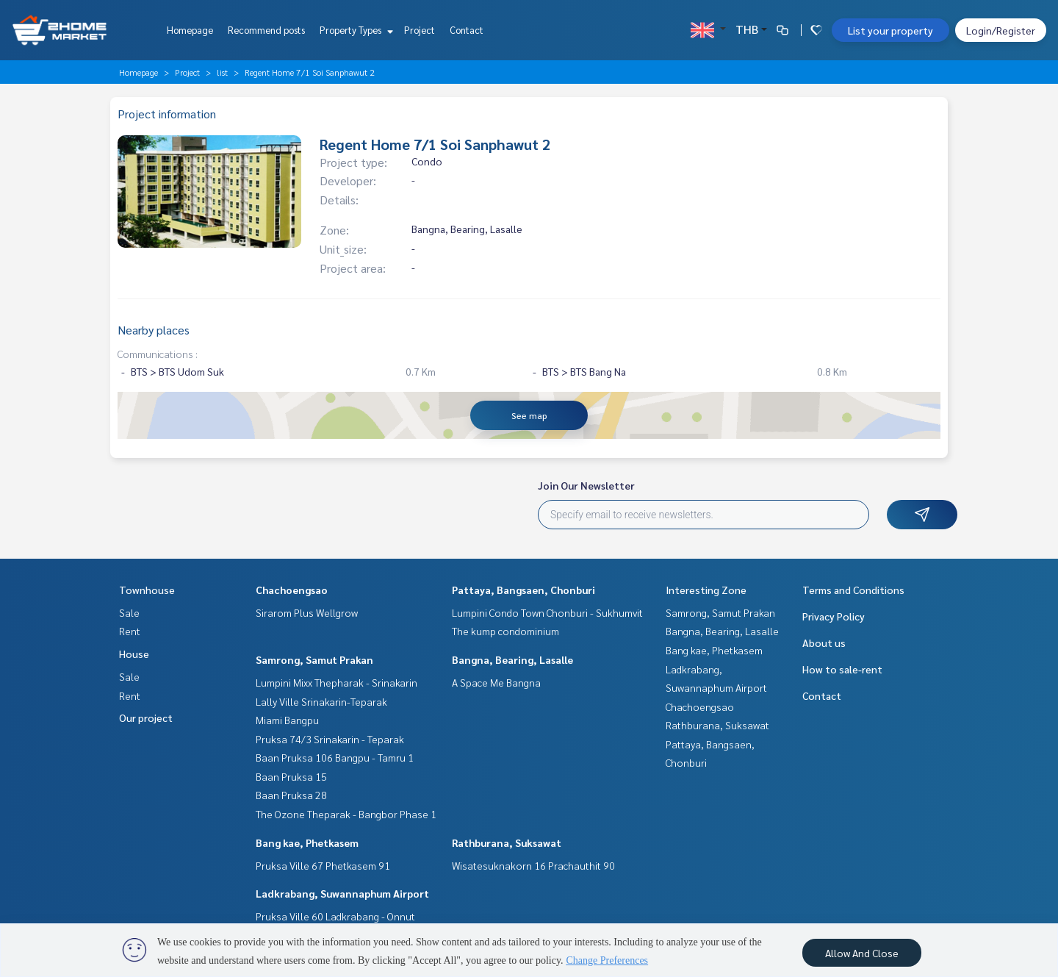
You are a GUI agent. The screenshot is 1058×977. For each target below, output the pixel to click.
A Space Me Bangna (496, 682)
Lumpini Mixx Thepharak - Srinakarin (336, 682)
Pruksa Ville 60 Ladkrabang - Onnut (335, 916)
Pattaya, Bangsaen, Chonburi (523, 589)
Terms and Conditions (853, 589)
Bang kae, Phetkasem (307, 842)
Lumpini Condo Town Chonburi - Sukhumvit (547, 612)
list (222, 72)
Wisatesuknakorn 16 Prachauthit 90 (533, 865)
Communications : (158, 353)
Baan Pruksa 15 (291, 776)
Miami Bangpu (287, 719)
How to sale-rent (842, 669)
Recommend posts (266, 30)
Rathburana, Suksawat (506, 842)
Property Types (354, 30)
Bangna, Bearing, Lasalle (512, 659)
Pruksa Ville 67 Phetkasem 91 (323, 865)
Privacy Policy (833, 616)
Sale (129, 612)
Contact (466, 30)
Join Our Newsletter (586, 485)
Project (419, 30)
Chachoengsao (292, 589)
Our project (146, 717)
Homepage (190, 30)
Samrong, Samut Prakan (314, 659)
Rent (129, 630)
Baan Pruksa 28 (291, 794)
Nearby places (154, 329)
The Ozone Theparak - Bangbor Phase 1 (346, 813)
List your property (890, 30)
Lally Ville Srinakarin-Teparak (321, 701)
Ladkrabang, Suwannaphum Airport (342, 893)
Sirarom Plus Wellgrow (307, 612)
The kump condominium (505, 630)
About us (824, 642)
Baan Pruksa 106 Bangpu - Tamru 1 (335, 757)
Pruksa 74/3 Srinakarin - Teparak (330, 738)
